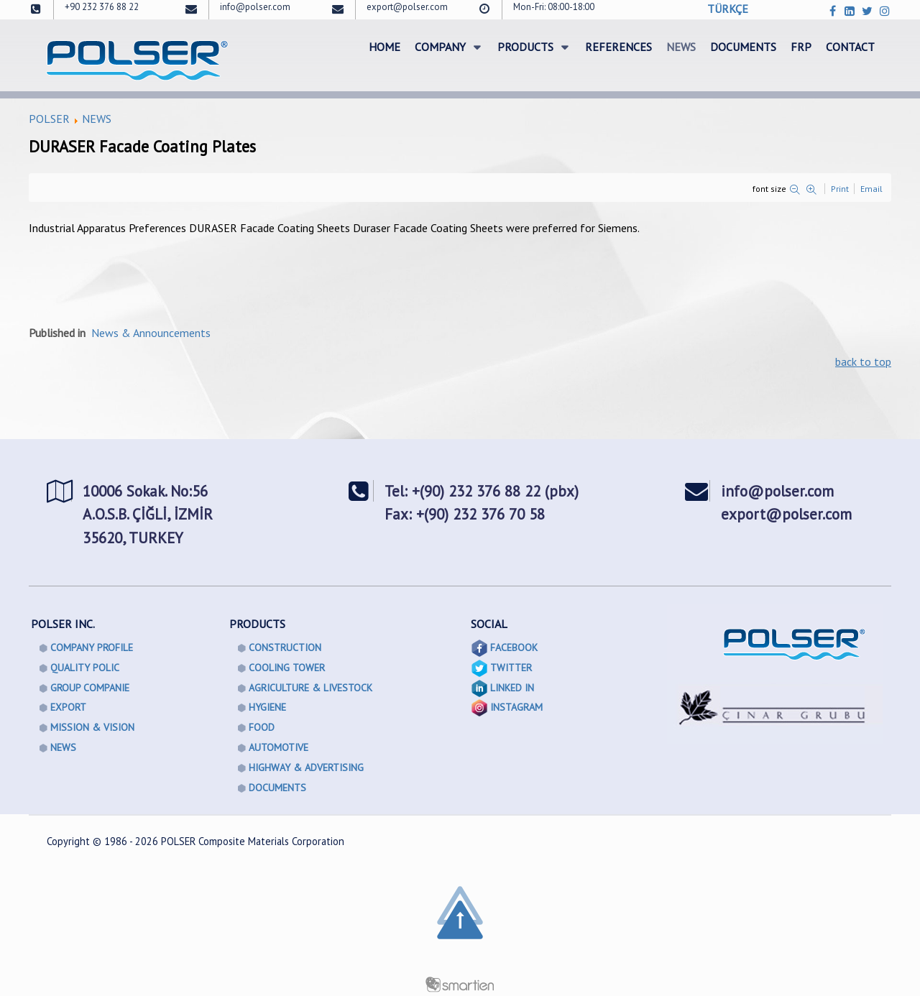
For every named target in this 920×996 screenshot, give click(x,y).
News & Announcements (151, 333)
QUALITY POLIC (84, 667)
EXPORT (68, 707)
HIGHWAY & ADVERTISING (306, 767)
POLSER (49, 118)
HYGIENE (267, 707)
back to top (863, 361)
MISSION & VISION (92, 727)
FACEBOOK (514, 647)
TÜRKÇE (727, 8)
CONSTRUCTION (285, 647)
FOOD (262, 727)
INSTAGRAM (516, 707)
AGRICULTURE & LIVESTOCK (310, 687)
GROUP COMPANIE (89, 687)
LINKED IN (512, 687)
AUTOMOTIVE (278, 747)
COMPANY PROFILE (91, 647)
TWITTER (511, 667)
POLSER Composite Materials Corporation (252, 841)
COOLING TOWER (287, 667)
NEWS (96, 118)
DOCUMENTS (277, 787)
